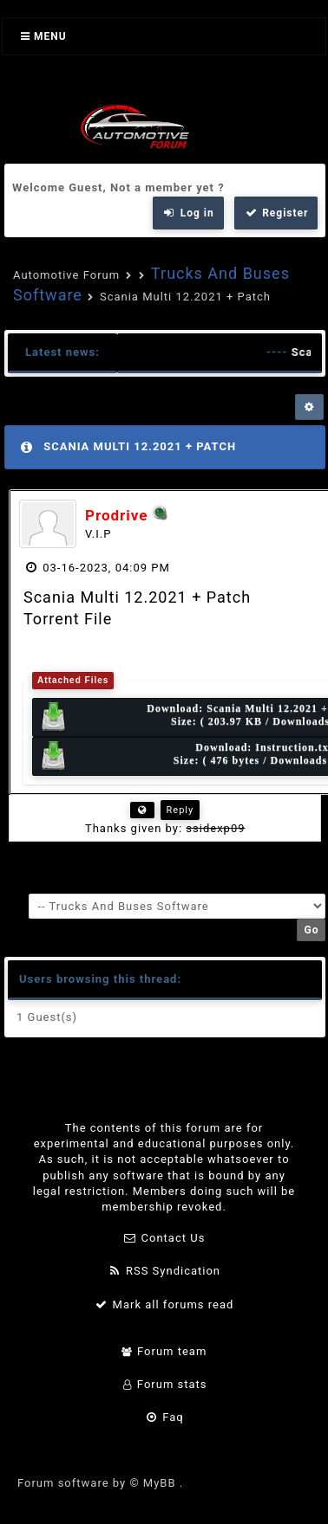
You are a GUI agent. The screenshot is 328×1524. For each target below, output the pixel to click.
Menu (44, 36)
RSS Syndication (164, 1270)
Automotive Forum (66, 274)
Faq (163, 1417)
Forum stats (164, 1384)
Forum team (164, 1351)
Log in (188, 213)
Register (276, 213)
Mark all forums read (164, 1304)
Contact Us (164, 1237)
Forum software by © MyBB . (100, 1482)
